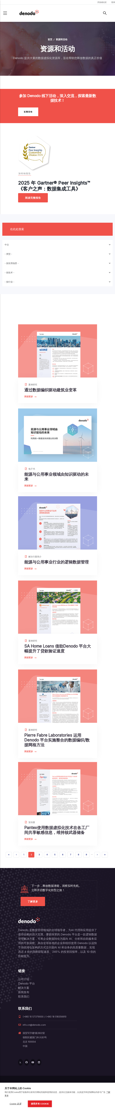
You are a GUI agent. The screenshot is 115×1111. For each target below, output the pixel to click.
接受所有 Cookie (40, 1104)
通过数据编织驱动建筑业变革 (50, 459)
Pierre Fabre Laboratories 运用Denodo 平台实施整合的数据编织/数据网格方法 (57, 817)
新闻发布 (23, 992)
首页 (50, 39)
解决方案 (23, 987)
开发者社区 (102, 2)
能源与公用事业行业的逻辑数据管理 (56, 631)
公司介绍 (23, 979)
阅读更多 (30, 465)
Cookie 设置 (15, 1104)
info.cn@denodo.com (32, 1024)
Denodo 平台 (26, 983)
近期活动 (28, 112)
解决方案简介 (32, 625)
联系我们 (23, 996)
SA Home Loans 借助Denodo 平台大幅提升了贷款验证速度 (57, 721)
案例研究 (30, 453)
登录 (113, 2)
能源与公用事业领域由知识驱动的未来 (56, 550)
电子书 (29, 542)
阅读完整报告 (33, 197)
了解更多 (33, 901)
